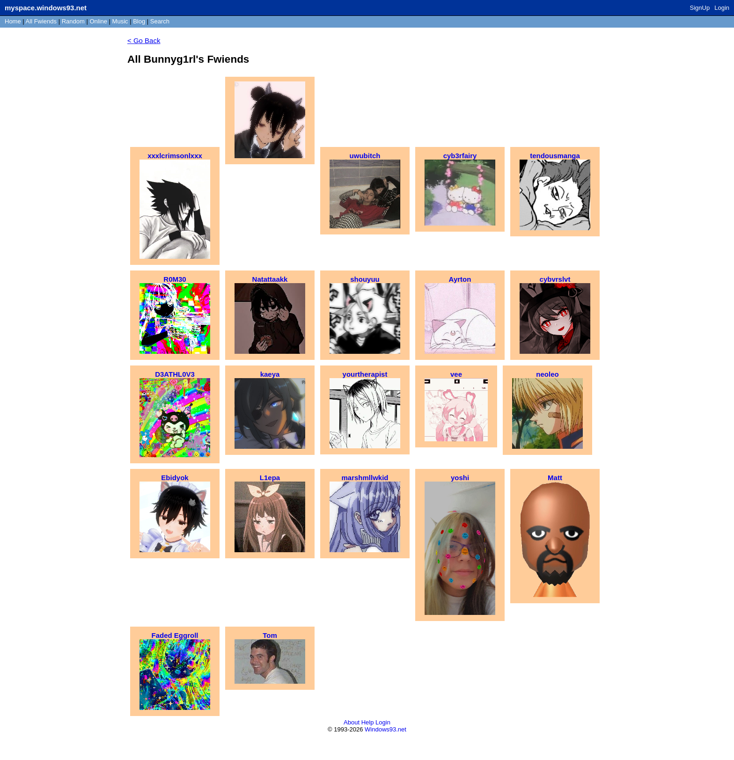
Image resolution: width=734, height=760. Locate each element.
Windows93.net (385, 729)
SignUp (700, 7)
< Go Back (143, 40)
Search (159, 21)
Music (120, 21)
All (41, 21)
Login (721, 7)
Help (367, 722)
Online (98, 21)
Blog (139, 21)
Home (13, 21)
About (352, 722)
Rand (73, 21)
